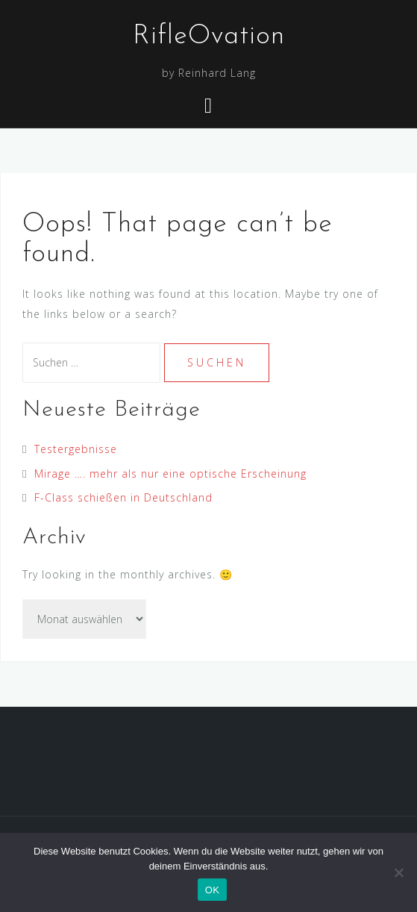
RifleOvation (209, 36)
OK (212, 890)
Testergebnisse (75, 449)
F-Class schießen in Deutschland (123, 497)
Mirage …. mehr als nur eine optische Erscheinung (170, 473)
